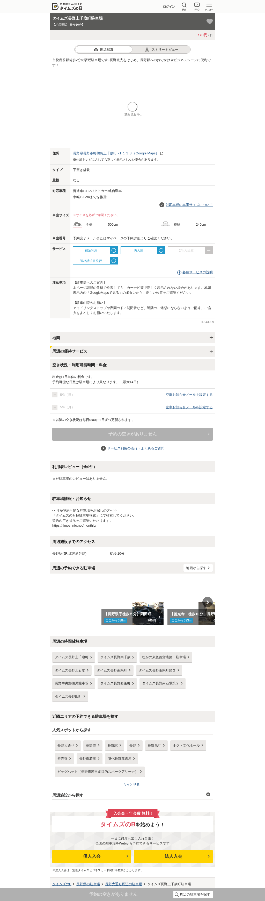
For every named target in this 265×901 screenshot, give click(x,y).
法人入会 (173, 856)
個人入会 (92, 856)
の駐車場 (88, 884)
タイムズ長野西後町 (115, 683)
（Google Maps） (116, 153)
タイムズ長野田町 (68, 696)
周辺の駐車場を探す (195, 894)
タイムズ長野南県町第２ (157, 670)
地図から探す (196, 568)
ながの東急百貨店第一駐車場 (164, 657)
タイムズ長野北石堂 (70, 670)
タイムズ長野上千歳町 (72, 657)
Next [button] (207, 602)
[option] (133, 602)
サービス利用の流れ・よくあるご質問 (135, 448)
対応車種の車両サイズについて (189, 205)
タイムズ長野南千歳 (115, 657)
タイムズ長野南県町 (112, 670)
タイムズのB (61, 884)
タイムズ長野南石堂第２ (160, 683)
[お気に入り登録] (210, 21)
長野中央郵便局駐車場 (72, 683)
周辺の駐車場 (123, 884)
